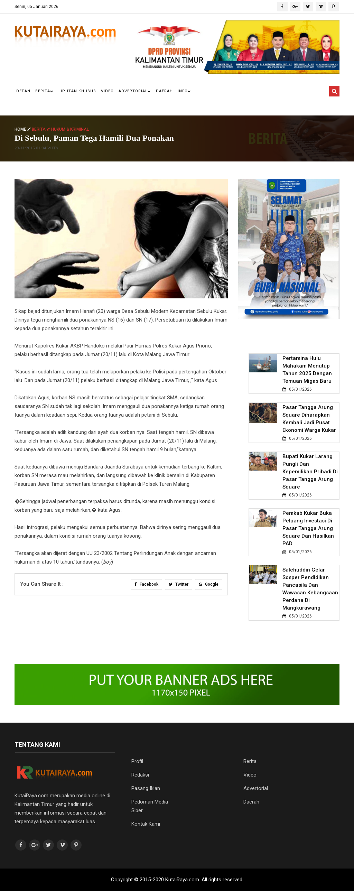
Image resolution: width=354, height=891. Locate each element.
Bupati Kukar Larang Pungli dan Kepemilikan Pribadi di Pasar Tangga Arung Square (310, 471)
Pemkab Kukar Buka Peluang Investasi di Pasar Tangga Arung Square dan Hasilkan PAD (308, 528)
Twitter (178, 584)
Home (23, 129)
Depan (23, 91)
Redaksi (140, 775)
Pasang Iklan (145, 788)
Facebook (146, 584)
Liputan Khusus (77, 91)
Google (208, 584)
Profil (137, 761)
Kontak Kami (145, 824)
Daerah (164, 91)
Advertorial (135, 91)
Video (107, 91)
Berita (44, 91)
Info (184, 91)
